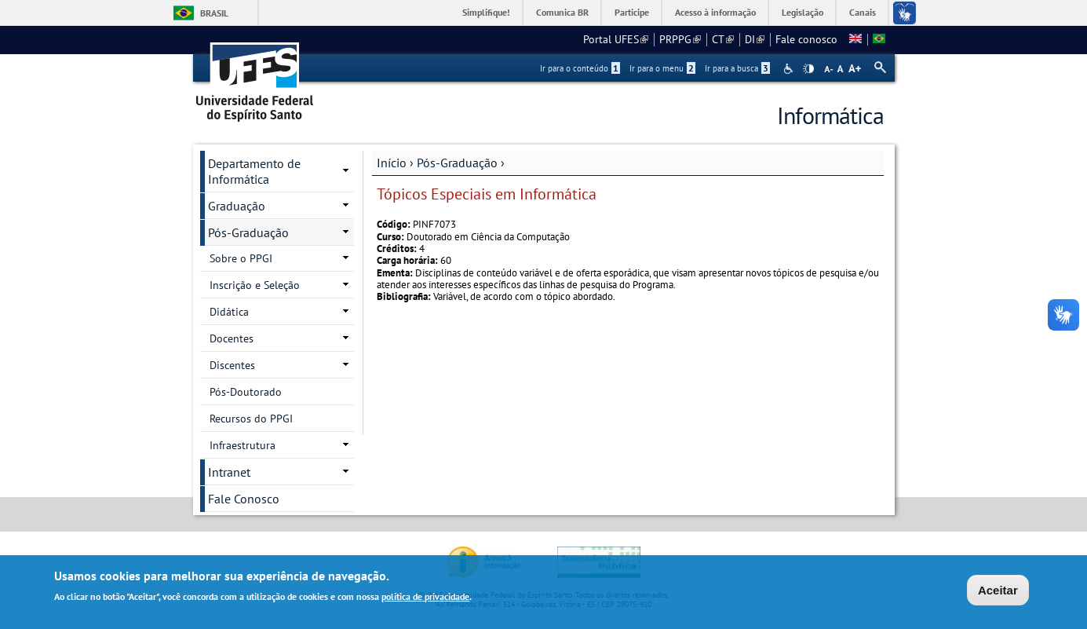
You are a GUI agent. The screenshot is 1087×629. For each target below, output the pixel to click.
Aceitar (998, 591)
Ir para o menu (662, 68)
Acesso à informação (715, 12)
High (808, 69)
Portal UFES (615, 39)
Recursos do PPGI (251, 418)
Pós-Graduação (457, 162)
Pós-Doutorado (246, 392)
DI (754, 39)
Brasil (214, 13)
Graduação (236, 206)
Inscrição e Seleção (255, 285)
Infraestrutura (242, 445)
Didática (229, 312)
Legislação (802, 12)
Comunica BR (562, 12)
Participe (632, 12)
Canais (862, 12)
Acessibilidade (790, 69)
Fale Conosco (243, 498)
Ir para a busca (737, 68)
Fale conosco (806, 39)
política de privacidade (425, 598)
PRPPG (680, 39)
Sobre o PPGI (241, 258)
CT (723, 39)
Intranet (229, 472)
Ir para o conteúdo (580, 68)
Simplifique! (486, 12)
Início (392, 162)
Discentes (232, 365)
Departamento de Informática (254, 171)
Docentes (232, 338)
